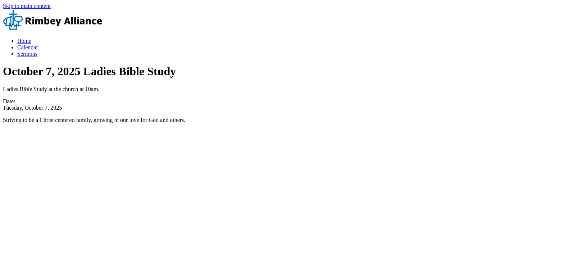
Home (24, 41)
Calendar (27, 47)
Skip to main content (27, 6)
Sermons (27, 54)
